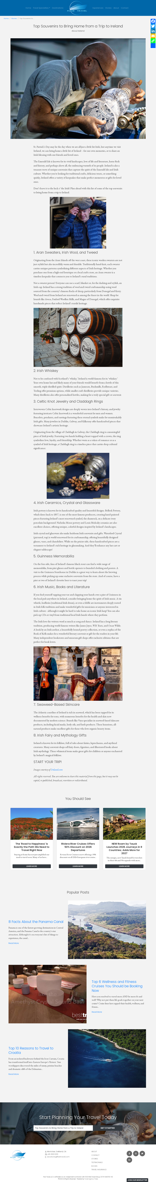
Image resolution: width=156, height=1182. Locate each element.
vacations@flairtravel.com (58, 1157)
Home (28, 8)
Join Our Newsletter (137, 1180)
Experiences (98, 8)
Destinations (57, 8)
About (116, 8)
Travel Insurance (99, 1169)
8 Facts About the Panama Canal (36, 921)
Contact (124, 8)
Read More (14, 943)
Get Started (108, 1128)
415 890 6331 (53, 1154)
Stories (108, 8)
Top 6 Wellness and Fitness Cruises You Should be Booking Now (117, 986)
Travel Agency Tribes (91, 1179)
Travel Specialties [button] (41, 8)
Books (94, 1166)
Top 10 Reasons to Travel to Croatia (31, 1050)
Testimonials (97, 1162)
